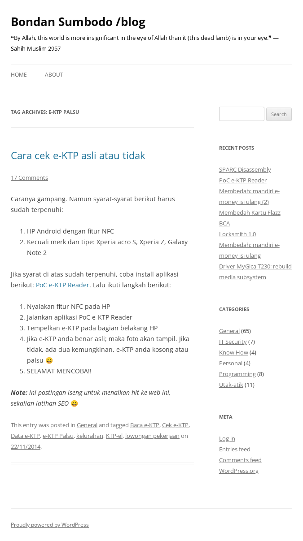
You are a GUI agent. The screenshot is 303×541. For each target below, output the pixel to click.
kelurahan (89, 436)
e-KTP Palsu (58, 436)
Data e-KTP (25, 436)
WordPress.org (239, 471)
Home (19, 74)
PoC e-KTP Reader (62, 285)
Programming (237, 374)
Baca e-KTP (144, 425)
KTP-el (114, 436)
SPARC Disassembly (245, 169)
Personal (230, 363)
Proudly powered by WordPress (50, 524)
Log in (227, 438)
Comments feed (240, 460)
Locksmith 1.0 (237, 234)
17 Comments (29, 177)
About (54, 74)
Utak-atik (231, 385)
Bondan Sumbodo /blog (78, 21)
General (87, 425)
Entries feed (234, 449)
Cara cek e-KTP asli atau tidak (78, 155)
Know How (233, 352)
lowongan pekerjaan (152, 436)
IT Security (233, 342)
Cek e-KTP (175, 425)
